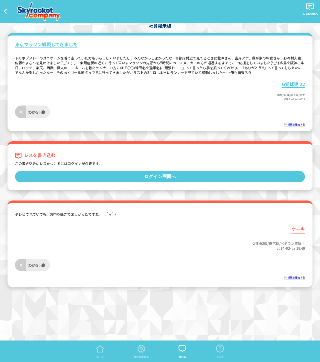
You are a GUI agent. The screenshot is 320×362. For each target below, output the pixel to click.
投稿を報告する (296, 124)
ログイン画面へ (160, 176)
